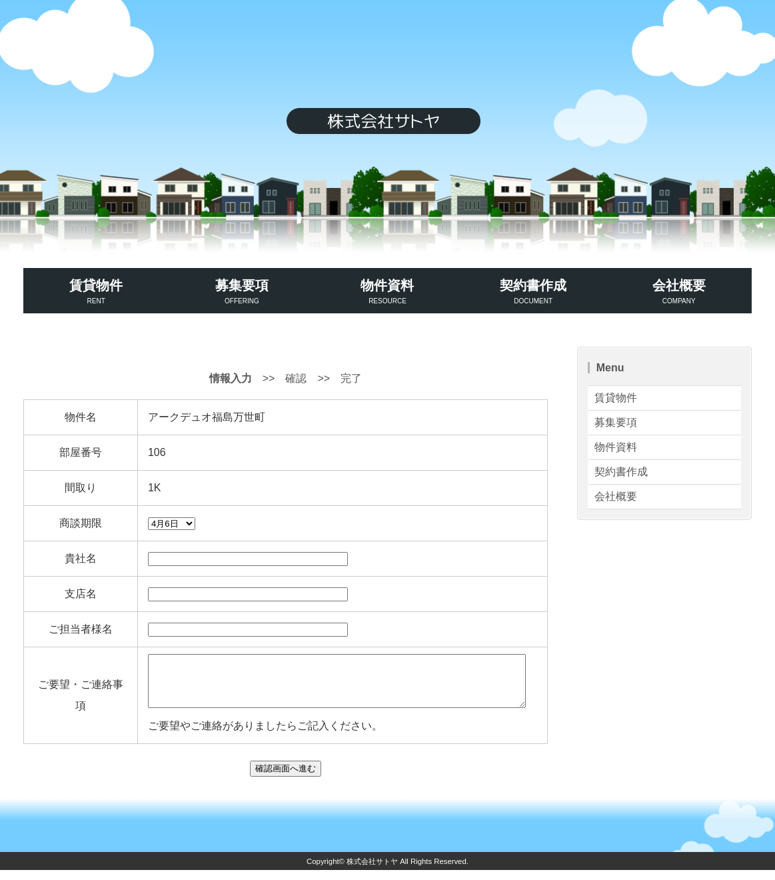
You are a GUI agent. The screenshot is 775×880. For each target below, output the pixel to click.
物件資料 (387, 292)
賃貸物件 (96, 292)
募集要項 (242, 292)
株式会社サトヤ (372, 871)
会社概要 (679, 292)
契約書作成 (533, 292)
